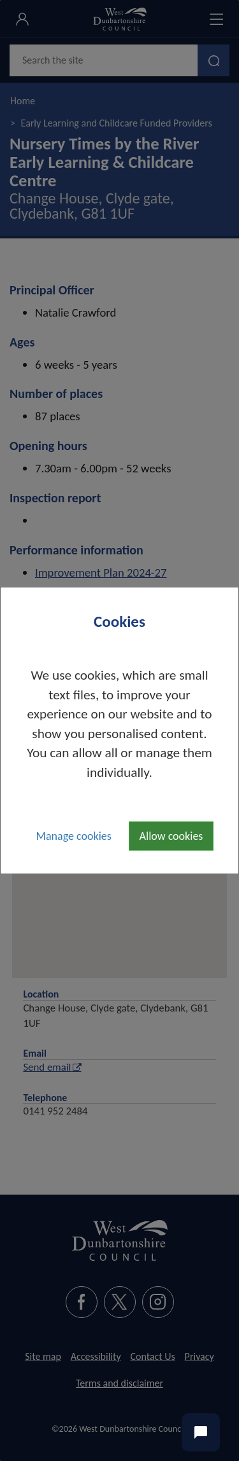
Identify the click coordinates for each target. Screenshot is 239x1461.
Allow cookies (171, 836)
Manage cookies (74, 836)
